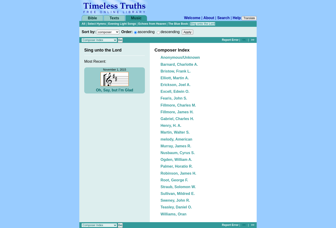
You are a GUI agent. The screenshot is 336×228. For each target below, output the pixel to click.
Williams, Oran (173, 214)
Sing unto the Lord (202, 23)
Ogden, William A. (176, 160)
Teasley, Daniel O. (176, 207)
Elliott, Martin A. (175, 78)
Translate (249, 18)
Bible (92, 18)
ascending (146, 32)
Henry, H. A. (171, 126)
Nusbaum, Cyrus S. (178, 153)
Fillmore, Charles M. (178, 105)
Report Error (230, 39)
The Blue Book (178, 23)
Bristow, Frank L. (176, 71)
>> (252, 39)
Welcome (192, 18)
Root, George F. (174, 180)
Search (223, 18)
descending (170, 32)
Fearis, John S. (174, 98)
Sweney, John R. (175, 200)
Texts (114, 18)
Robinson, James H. (178, 173)
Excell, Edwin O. (175, 91)
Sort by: (89, 32)
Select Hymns (97, 23)
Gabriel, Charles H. (177, 119)
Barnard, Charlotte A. (179, 64)
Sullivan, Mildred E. (178, 194)
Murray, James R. (176, 146)
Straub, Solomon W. (178, 187)
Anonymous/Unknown (180, 57)
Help (237, 18)
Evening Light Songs (122, 23)
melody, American (176, 139)
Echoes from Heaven (152, 23)
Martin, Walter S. (175, 132)
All (83, 23)
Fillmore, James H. (177, 112)
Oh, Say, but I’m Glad (114, 90)
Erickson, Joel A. (175, 85)
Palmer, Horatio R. (177, 166)
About (208, 18)
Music (136, 18)
